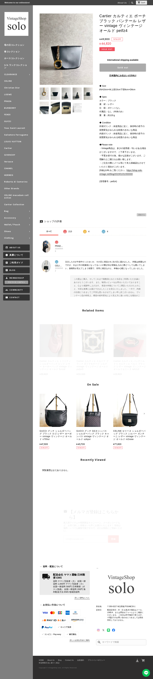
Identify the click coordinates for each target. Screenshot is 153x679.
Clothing (9, 238)
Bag (6, 211)
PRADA (8, 101)
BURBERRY (10, 108)
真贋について (16, 255)
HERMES (8, 175)
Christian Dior (12, 87)
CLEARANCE (10, 74)
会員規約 (80, 660)
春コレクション (12, 51)
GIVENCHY (9, 155)
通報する (141, 215)
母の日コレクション (14, 45)
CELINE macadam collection (16, 196)
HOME (41, 660)
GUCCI (7, 121)
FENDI (7, 114)
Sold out (122, 67)
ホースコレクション (14, 58)
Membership (16, 278)
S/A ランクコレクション (15, 66)
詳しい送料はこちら (82, 598)
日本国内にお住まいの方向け (122, 75)
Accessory (10, 218)
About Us (122, 2)
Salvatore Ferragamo (16, 135)
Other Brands (11, 188)
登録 (113, 539)
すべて (49, 231)
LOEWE (8, 94)
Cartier (8, 148)
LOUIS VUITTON (12, 141)
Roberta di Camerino (15, 181)
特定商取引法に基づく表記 (49, 663)
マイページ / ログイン (16, 282)
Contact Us (69, 660)
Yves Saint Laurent (14, 128)
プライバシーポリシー (96, 660)
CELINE (8, 81)
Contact (14, 297)
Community (16, 290)
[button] (42, 413)
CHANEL (8, 168)
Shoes (7, 231)
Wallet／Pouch (12, 224)
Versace (8, 161)
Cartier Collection (14, 204)
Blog (12, 270)
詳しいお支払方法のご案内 (79, 640)
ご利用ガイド (16, 263)
